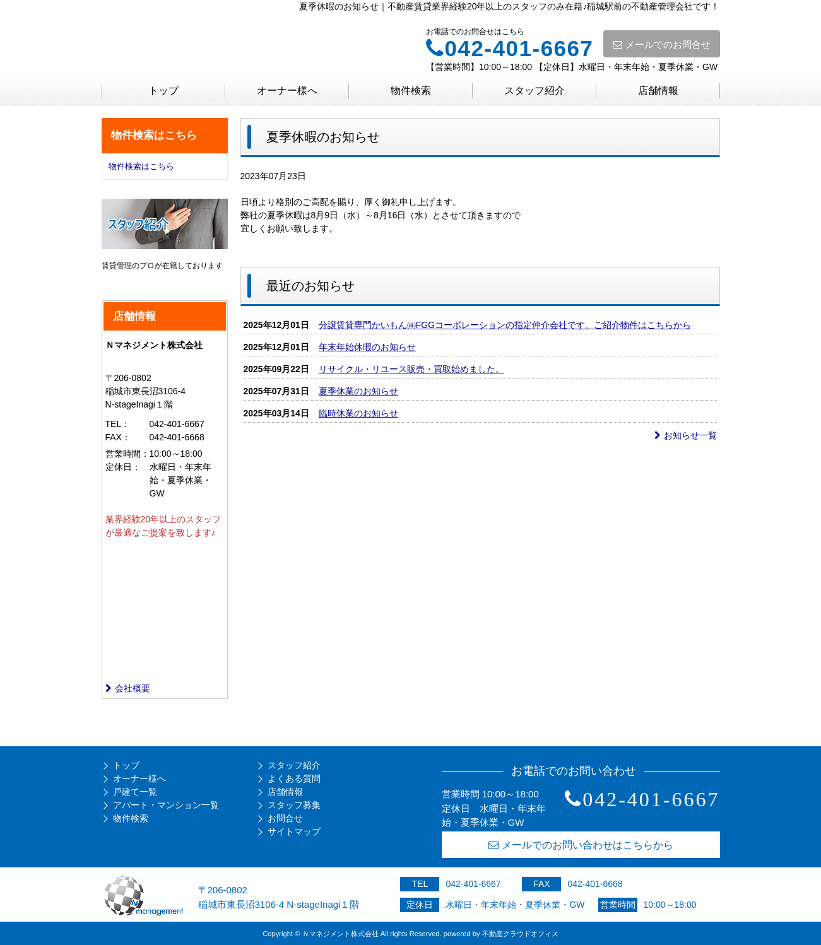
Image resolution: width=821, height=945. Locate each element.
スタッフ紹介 (534, 90)
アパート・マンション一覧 (166, 805)
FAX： (118, 437)
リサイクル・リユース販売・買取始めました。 (411, 369)
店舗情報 (658, 90)
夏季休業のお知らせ (358, 391)
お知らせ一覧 (685, 435)
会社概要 (127, 688)
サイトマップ (294, 831)
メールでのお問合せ (662, 44)
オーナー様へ (287, 90)
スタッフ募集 (294, 805)
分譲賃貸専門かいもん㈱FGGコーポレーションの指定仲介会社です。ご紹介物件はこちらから (505, 325)
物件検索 (411, 90)
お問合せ (285, 818)
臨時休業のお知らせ (358, 413)
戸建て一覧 (135, 792)
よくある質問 (294, 778)
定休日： (123, 467)
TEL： (118, 424)
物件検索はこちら (141, 166)
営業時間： (127, 454)
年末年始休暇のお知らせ (367, 347)
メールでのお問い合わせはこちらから (580, 845)
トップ (163, 90)
